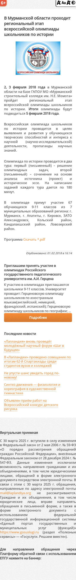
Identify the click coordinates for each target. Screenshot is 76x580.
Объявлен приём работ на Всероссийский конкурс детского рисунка (31, 404)
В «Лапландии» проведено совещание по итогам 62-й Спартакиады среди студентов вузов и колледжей (37, 361)
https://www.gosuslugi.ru (19, 532)
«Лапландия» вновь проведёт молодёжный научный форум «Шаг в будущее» (34, 345)
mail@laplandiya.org (15, 493)
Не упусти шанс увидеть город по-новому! (31, 375)
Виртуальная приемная (19, 432)
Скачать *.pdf (34, 239)
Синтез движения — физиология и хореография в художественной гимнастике (32, 388)
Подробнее (38, 317)
